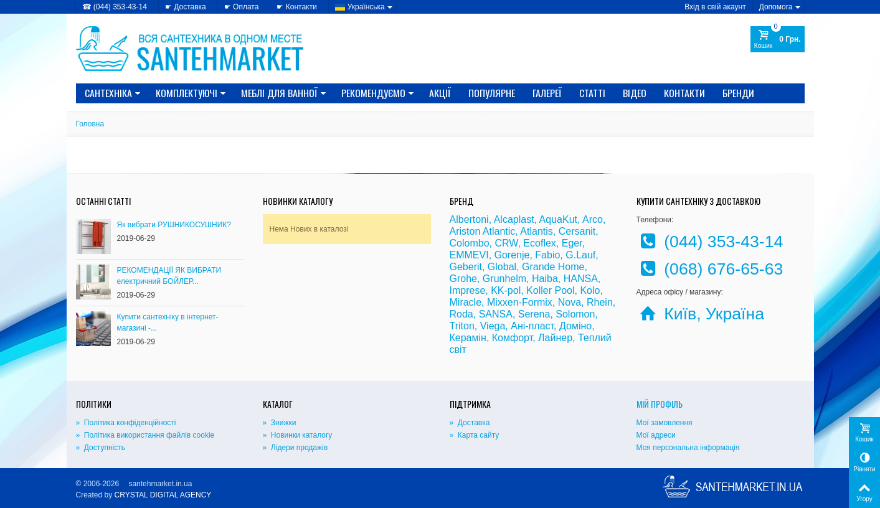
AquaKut (558, 219)
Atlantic (499, 231)
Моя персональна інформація (688, 447)
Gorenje (512, 255)
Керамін (468, 337)
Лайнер (555, 337)
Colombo (470, 243)
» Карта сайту (474, 435)
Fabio (547, 255)
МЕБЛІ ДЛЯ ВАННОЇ (283, 92)
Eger (572, 243)
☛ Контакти (296, 6)
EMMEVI (469, 255)
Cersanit (577, 231)
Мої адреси (656, 435)
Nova (569, 302)
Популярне (491, 92)
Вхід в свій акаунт (715, 6)
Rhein (600, 302)
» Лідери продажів (295, 447)
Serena (534, 314)
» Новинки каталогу (298, 435)
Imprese (468, 290)
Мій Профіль (659, 403)
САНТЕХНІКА (113, 92)
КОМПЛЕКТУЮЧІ (191, 92)
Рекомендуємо (377, 92)
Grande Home (553, 266)
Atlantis (536, 231)
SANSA (496, 314)
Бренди (738, 92)
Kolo (590, 290)
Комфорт (512, 337)
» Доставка (470, 422)
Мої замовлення (664, 422)
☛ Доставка (185, 6)
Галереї (547, 92)
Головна (90, 124)
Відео (634, 92)
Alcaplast (514, 219)
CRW (506, 243)
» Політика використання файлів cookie (145, 435)
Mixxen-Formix (519, 302)
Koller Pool (550, 290)
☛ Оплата (241, 6)
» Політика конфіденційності (126, 422)
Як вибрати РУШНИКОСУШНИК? (174, 224)
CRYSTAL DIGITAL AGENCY (163, 495)
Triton (462, 326)
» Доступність (100, 447)
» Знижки (279, 422)
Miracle (466, 302)
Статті (592, 92)
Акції (440, 92)
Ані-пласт (532, 326)
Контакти (684, 92)
